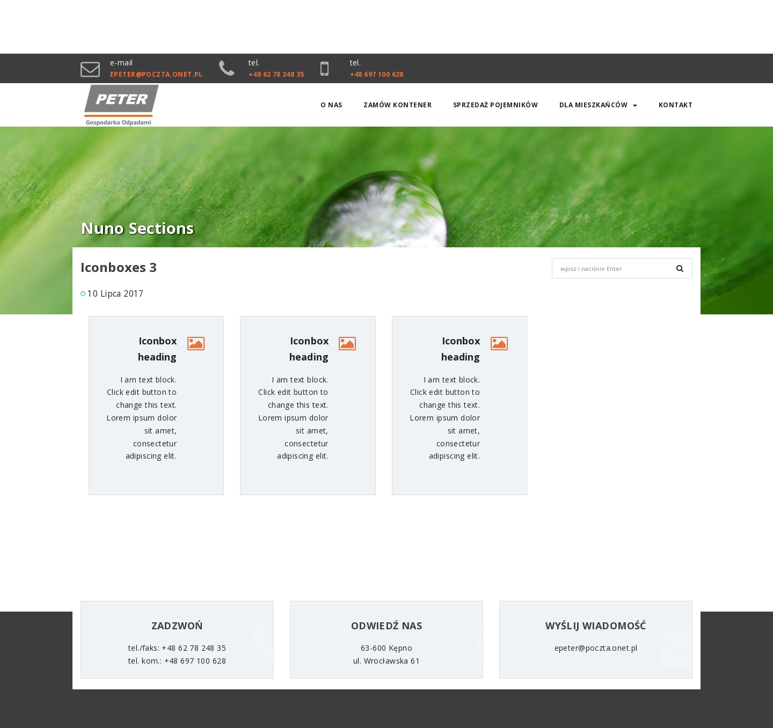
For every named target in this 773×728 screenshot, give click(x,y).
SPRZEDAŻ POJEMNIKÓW (495, 104)
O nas (331, 104)
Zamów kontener (397, 104)
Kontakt (676, 104)
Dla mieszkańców (598, 104)
